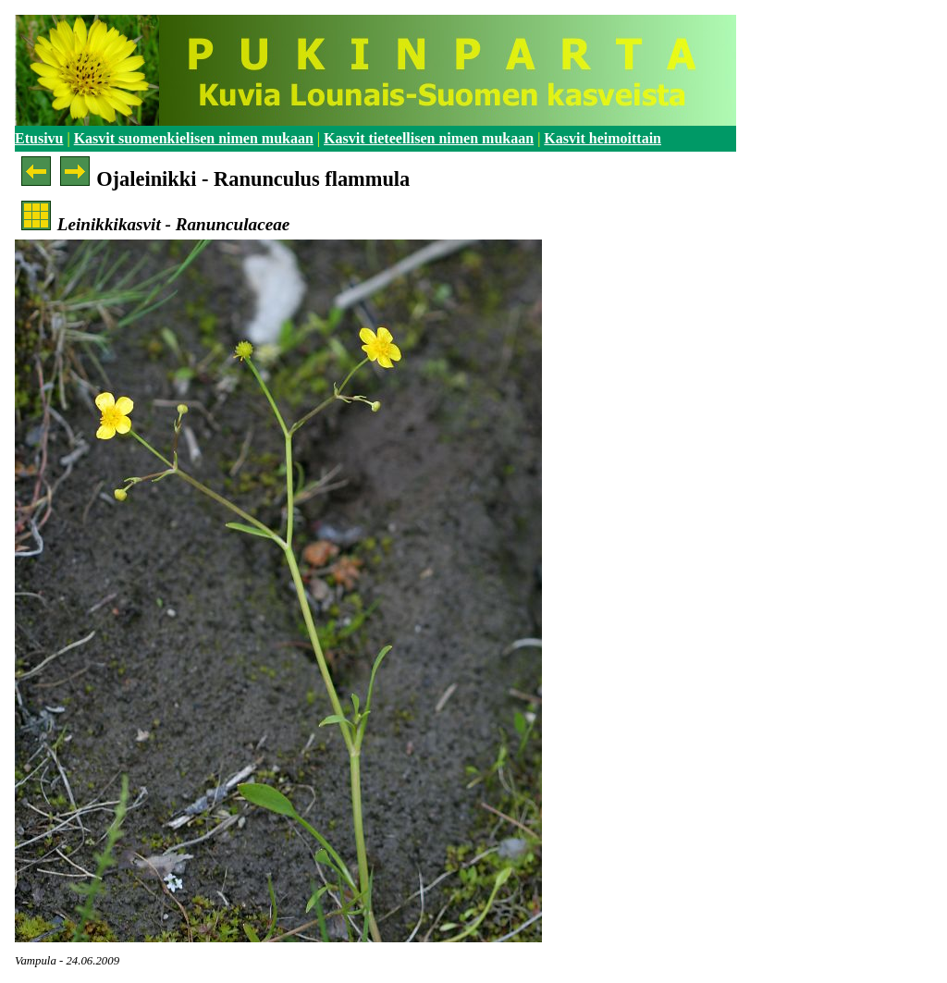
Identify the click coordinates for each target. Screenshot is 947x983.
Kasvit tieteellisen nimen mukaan (429, 138)
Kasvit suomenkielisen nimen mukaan (194, 138)
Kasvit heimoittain (602, 138)
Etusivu (39, 138)
